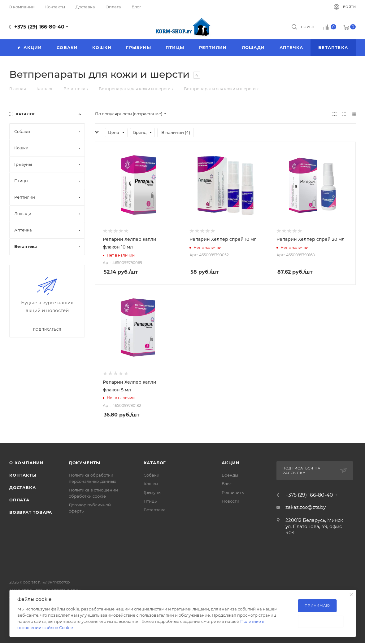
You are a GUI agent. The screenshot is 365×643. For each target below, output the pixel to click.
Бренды (230, 475)
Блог (226, 483)
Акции (230, 462)
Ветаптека (155, 509)
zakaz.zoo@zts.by (305, 507)
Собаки (151, 475)
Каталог (155, 462)
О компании (26, 462)
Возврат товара (30, 512)
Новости (230, 501)
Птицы (151, 501)
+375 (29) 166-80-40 (39, 27)
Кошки (151, 483)
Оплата (19, 499)
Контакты (22, 475)
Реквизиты (233, 492)
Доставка (22, 487)
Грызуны (152, 492)
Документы (84, 462)
